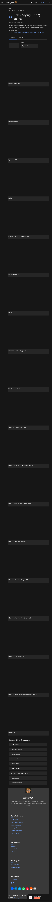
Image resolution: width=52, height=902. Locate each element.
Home (9, 8)
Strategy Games (15, 754)
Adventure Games (16, 749)
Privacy (16, 898)
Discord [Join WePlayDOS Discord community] (14, 883)
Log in (43, 2)
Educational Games (17, 783)
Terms (22, 898)
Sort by (22, 42)
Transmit (13, 846)
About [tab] (21, 38)
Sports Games (15, 763)
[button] (49, 2)
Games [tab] (13, 38)
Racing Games (15, 768)
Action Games (15, 744)
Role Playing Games (17, 822)
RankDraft (14, 849)
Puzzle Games (15, 778)
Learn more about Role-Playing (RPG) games (27, 32)
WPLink (13, 852)
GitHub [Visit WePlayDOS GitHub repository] (14, 880)
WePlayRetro (15, 864)
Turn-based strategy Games (19, 773)
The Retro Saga (15, 867)
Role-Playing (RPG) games (16, 10)
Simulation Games (16, 759)
